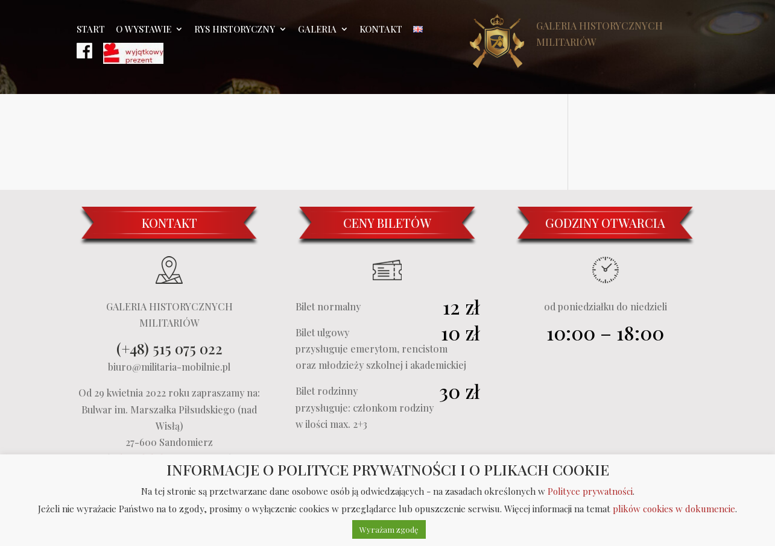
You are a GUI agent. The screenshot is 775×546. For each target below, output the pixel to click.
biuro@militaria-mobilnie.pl (169, 366)
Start (91, 30)
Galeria (317, 30)
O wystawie (143, 30)
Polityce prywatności (590, 491)
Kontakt (380, 30)
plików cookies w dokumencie (674, 509)
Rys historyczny (234, 30)
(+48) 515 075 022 (169, 348)
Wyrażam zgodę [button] (389, 529)
